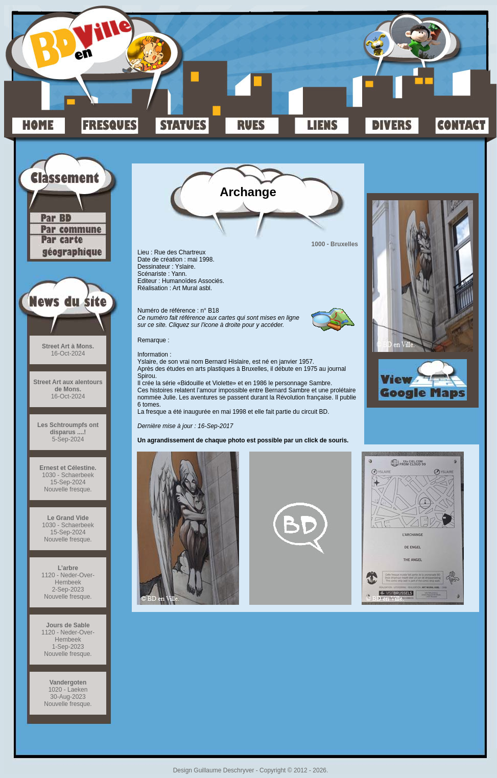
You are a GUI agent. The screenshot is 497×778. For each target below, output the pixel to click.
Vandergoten (68, 682)
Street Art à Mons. (68, 346)
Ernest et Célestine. (67, 467)
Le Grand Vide (67, 518)
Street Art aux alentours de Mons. (68, 386)
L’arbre (68, 568)
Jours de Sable (67, 625)
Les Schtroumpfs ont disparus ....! (68, 428)
